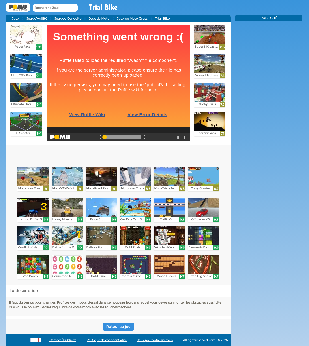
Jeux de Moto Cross (132, 19)
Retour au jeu (118, 327)
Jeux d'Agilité (36, 19)
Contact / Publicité (62, 340)
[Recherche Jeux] (55, 8)
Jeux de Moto (99, 19)
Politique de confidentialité (107, 340)
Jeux (15, 19)
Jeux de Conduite (67, 19)
